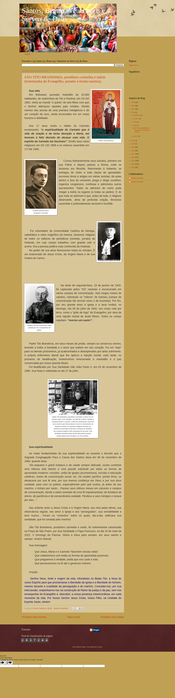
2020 (133, 144)
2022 (133, 112)
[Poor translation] (9, 663)
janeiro (135, 136)
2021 (133, 140)
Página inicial (73, 617)
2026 (133, 102)
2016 (133, 157)
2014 (133, 164)
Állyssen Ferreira (137, 182)
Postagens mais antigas (112, 617)
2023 (133, 109)
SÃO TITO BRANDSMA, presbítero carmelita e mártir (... (141, 130)
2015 (133, 161)
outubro (136, 119)
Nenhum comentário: (61, 608)
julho (135, 122)
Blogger (99, 647)
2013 (133, 167)
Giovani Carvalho (137, 178)
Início (28, 54)
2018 (133, 151)
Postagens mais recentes (34, 617)
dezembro (136, 115)
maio (135, 125)
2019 (133, 147)
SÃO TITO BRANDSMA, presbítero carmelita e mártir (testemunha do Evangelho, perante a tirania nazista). (65, 79)
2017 (133, 154)
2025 (133, 106)
